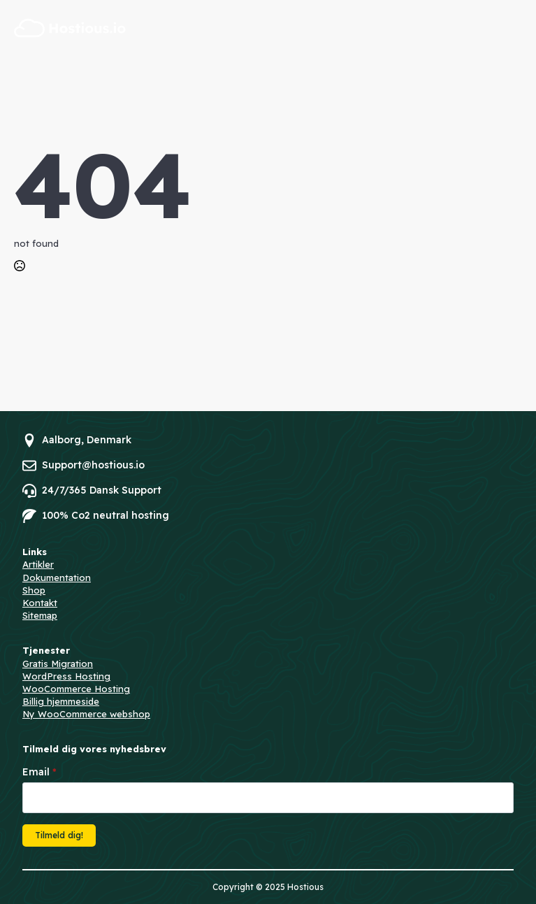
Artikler (38, 564)
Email (39, 772)
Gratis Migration (57, 663)
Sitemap (39, 615)
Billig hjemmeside (60, 701)
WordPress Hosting (66, 676)
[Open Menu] (514, 28)
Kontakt (39, 602)
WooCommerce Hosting (76, 688)
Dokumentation (56, 577)
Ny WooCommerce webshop (86, 713)
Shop (33, 590)
